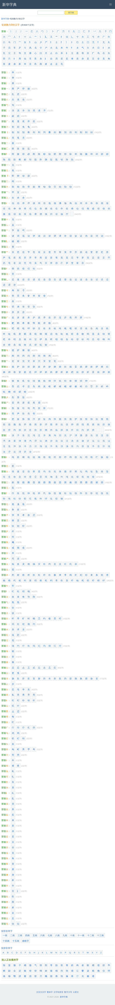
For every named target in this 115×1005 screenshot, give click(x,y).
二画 (12, 935)
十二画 (90, 935)
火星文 (76, 992)
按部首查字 (6, 930)
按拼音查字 (6, 947)
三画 (20, 935)
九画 (65, 935)
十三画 (100, 935)
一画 (5, 935)
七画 (50, 935)
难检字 (25, 940)
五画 (35, 935)
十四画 (6, 940)
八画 (57, 935)
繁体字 (50, 992)
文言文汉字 (41, 992)
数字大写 (68, 992)
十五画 (15, 940)
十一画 (81, 935)
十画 (72, 935)
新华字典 (5, 18)
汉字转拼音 (58, 992)
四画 (27, 935)
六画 (42, 935)
